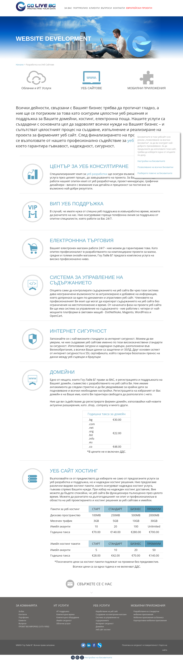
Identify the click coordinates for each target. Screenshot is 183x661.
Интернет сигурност (105, 623)
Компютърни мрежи (65, 614)
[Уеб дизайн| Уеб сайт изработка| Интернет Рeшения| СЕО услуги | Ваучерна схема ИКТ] (36, 8)
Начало (20, 64)
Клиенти (94, 7)
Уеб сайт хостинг (103, 629)
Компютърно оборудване (67, 617)
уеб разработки (97, 174)
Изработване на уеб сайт (107, 611)
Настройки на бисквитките (98, 657)
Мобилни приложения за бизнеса (148, 617)
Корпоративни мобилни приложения (150, 620)
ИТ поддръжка (62, 611)
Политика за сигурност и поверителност (140, 645)
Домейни (100, 626)
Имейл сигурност (64, 620)
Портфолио (80, 7)
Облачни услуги (63, 623)
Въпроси (106, 7)
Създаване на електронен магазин (111, 614)
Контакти (119, 7)
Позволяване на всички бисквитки (155, 167)
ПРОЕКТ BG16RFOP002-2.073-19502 (34, 626)
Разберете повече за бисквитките (154, 173)
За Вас (68, 7)
